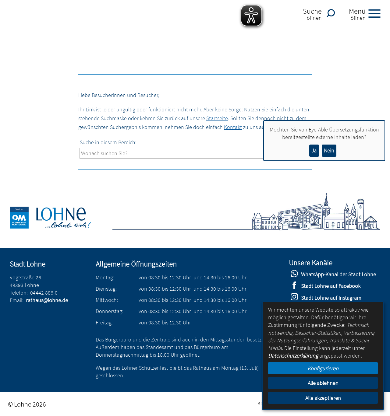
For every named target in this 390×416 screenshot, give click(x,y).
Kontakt (233, 127)
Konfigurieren (323, 368)
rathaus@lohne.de (47, 300)
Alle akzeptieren (323, 397)
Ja (314, 150)
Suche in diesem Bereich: (108, 142)
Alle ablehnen (323, 382)
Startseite (217, 118)
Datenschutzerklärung (293, 355)
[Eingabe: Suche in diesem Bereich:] (175, 153)
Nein (329, 150)
